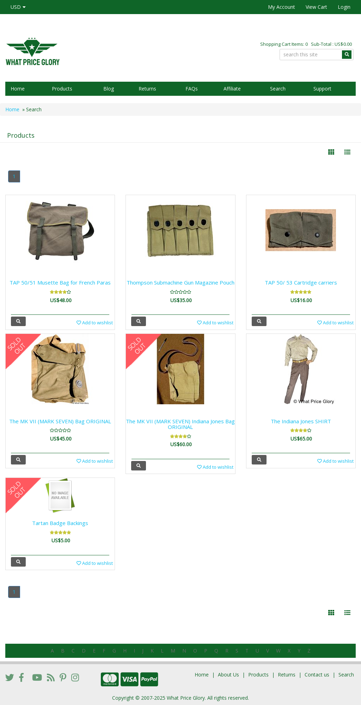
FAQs (191, 88)
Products (62, 88)
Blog (108, 88)
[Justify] (347, 152)
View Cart (316, 7)
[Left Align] (331, 152)
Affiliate (232, 88)
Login (344, 7)
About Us (228, 674)
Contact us (317, 674)
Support (322, 88)
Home (18, 88)
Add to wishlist (95, 322)
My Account (281, 7)
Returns (147, 88)
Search (278, 88)
